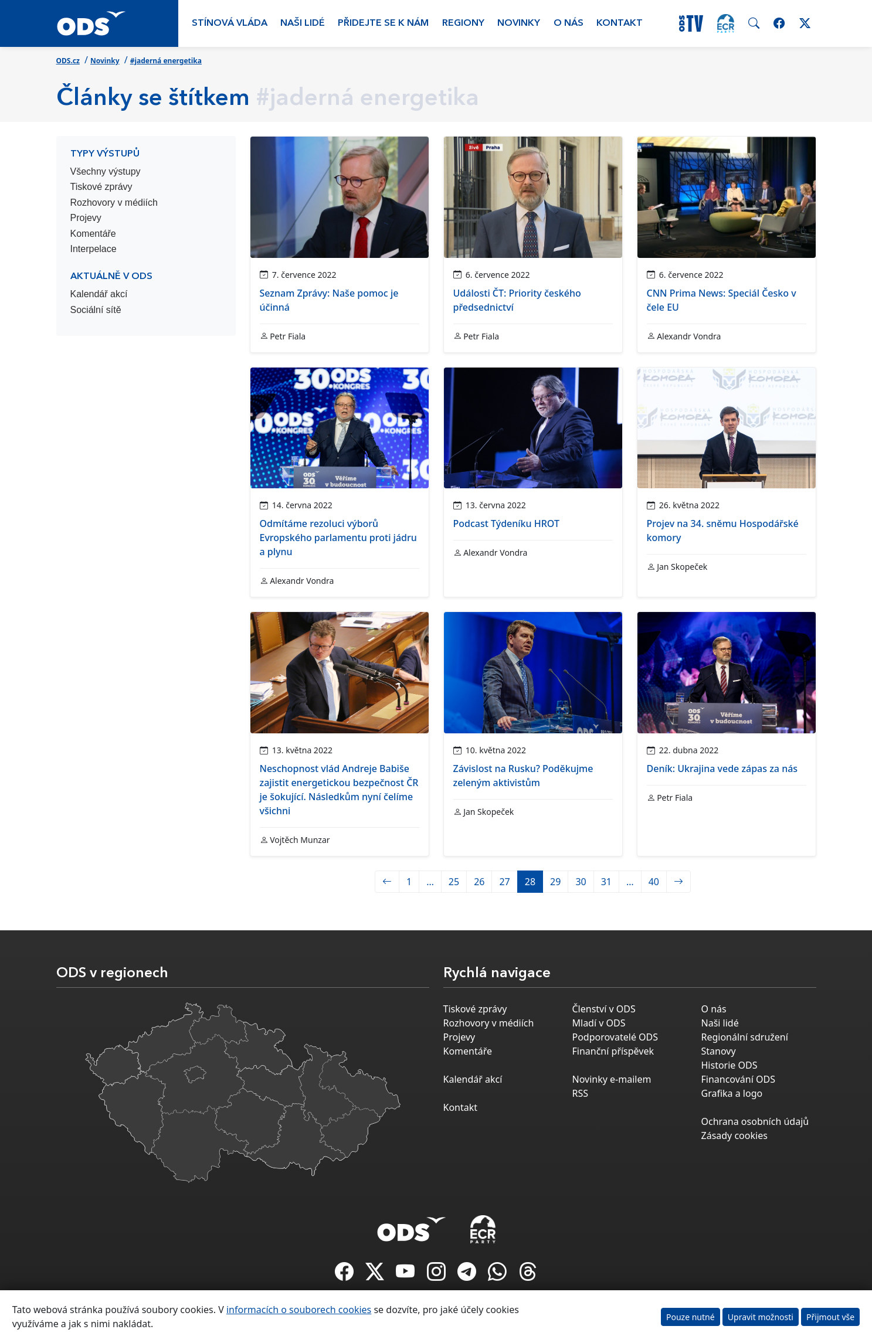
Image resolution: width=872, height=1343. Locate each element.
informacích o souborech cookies (298, 1309)
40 (654, 881)
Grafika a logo (732, 1093)
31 (606, 881)
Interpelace (93, 249)
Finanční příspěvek (613, 1051)
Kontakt (619, 23)
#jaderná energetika (166, 61)
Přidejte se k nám (383, 23)
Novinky (518, 23)
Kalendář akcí (99, 294)
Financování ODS (738, 1079)
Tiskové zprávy (101, 187)
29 (555, 881)
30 (580, 881)
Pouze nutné (690, 1316)
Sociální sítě (95, 310)
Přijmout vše (830, 1316)
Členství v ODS (604, 1008)
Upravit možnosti (760, 1316)
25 (454, 881)
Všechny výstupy (105, 171)
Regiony (463, 23)
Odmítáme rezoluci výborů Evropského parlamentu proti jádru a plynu (338, 537)
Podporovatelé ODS (615, 1037)
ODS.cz (68, 61)
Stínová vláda (229, 23)
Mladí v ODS (599, 1022)
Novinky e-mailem (612, 1079)
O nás (568, 23)
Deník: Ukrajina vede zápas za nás (722, 768)
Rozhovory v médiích (114, 203)
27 (504, 881)
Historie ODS (729, 1065)
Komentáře (93, 234)
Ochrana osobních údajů (755, 1121)
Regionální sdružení (744, 1037)
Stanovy (718, 1051)
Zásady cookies (734, 1135)
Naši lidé (302, 23)
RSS (580, 1093)
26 (479, 881)
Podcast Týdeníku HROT (506, 523)
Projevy (85, 218)
